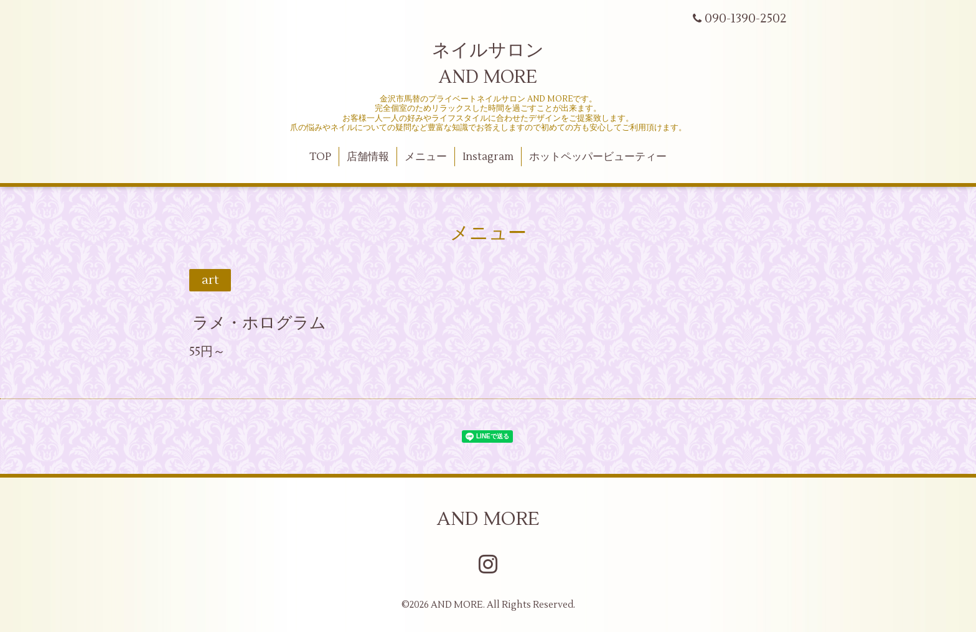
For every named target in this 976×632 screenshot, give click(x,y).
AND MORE (488, 519)
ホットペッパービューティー (598, 157)
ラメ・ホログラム (259, 323)
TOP (320, 157)
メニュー (426, 157)
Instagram (488, 157)
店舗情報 (368, 157)
